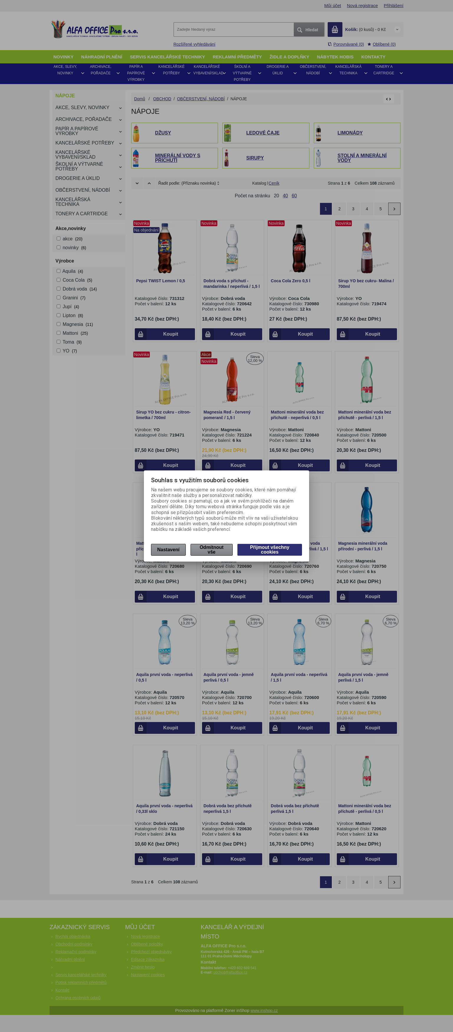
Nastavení (168, 549)
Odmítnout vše (212, 549)
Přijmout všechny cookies (269, 549)
